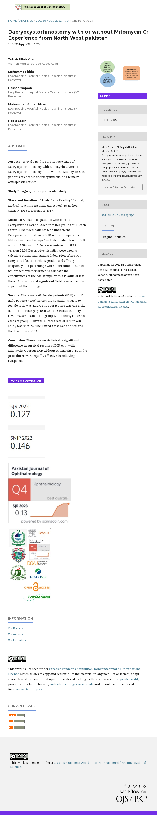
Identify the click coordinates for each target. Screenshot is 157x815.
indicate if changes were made (72, 684)
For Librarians (17, 640)
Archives (26, 20)
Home (12, 20)
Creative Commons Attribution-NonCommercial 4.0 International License (122, 302)
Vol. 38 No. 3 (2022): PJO (52, 20)
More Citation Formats (120, 187)
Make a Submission (26, 380)
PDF (106, 96)
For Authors (15, 634)
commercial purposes (28, 689)
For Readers (15, 628)
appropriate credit (125, 679)
